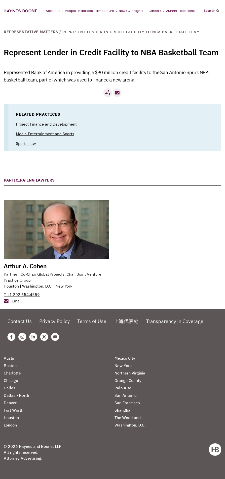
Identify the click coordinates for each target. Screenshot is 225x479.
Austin (9, 358)
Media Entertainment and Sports (45, 133)
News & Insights (131, 11)
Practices (85, 11)
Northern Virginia (129, 373)
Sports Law (26, 143)
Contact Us (19, 321)
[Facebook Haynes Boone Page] (11, 337)
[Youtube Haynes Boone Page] (55, 337)
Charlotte (12, 373)
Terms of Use (91, 321)
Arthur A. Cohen (25, 266)
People (70, 11)
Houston (11, 286)
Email (17, 300)
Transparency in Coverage (174, 321)
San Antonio (125, 395)
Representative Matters (31, 31)
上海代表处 (126, 321)
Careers (155, 11)
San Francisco (127, 402)
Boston (10, 365)
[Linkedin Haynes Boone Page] (33, 337)
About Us (53, 11)
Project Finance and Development (46, 124)
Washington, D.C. (37, 286)
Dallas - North (16, 395)
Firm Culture (104, 11)
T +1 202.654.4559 (22, 294)
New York (64, 286)
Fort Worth (13, 410)
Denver (10, 402)
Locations (187, 11)
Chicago (11, 380)
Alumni (171, 11)
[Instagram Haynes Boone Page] (22, 337)
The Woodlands (128, 417)
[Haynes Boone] (20, 11)
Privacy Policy (54, 321)
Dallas (9, 387)
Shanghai (122, 410)
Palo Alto (122, 387)
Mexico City (124, 358)
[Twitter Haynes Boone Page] (44, 337)
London (10, 425)
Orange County (127, 380)
